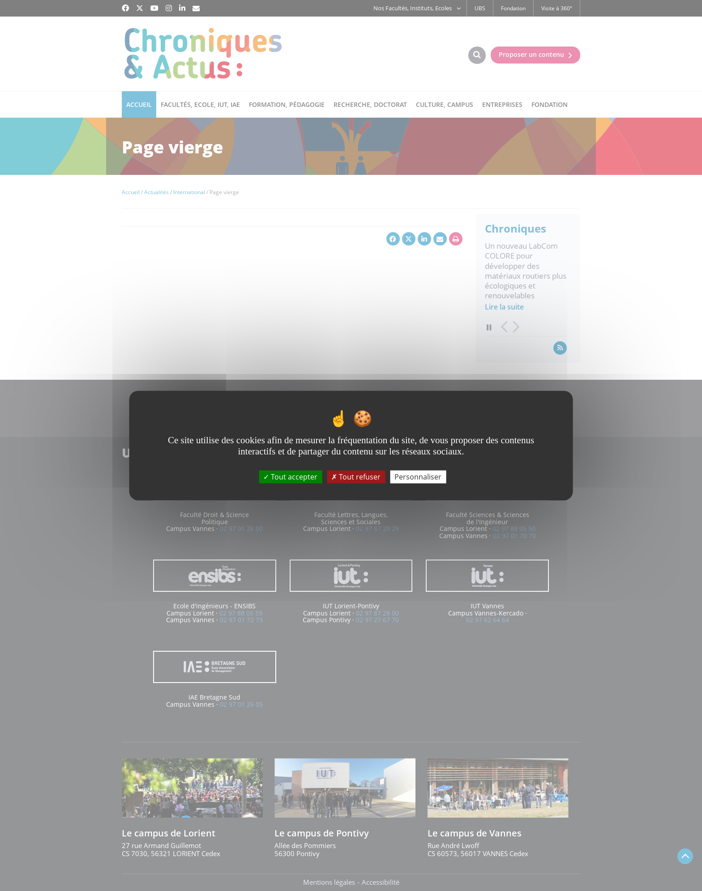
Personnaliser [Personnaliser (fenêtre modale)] (417, 476)
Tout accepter (290, 476)
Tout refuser (356, 476)
